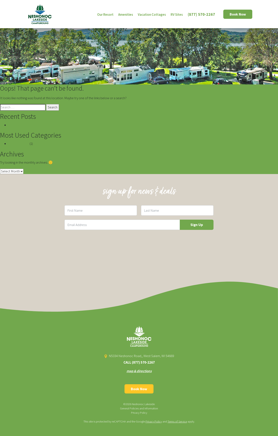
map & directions (139, 371)
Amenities (125, 14)
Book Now (238, 14)
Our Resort (105, 14)
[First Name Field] (100, 210)
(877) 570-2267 (201, 14)
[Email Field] (122, 225)
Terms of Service (177, 421)
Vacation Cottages (152, 14)
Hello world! (17, 125)
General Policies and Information (139, 408)
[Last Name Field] (177, 210)
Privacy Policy (139, 413)
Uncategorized (18, 143)
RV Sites (177, 14)
